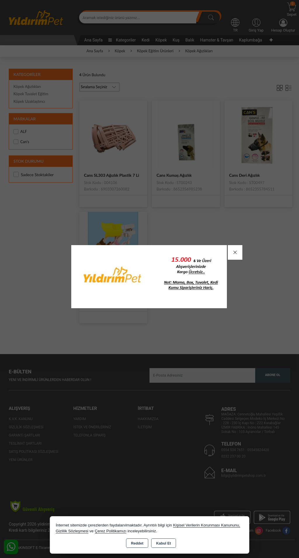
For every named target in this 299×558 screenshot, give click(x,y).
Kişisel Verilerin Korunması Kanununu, (206, 525)
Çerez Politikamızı (110, 531)
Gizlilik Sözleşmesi (72, 531)
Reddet (137, 543)
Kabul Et (163, 543)
